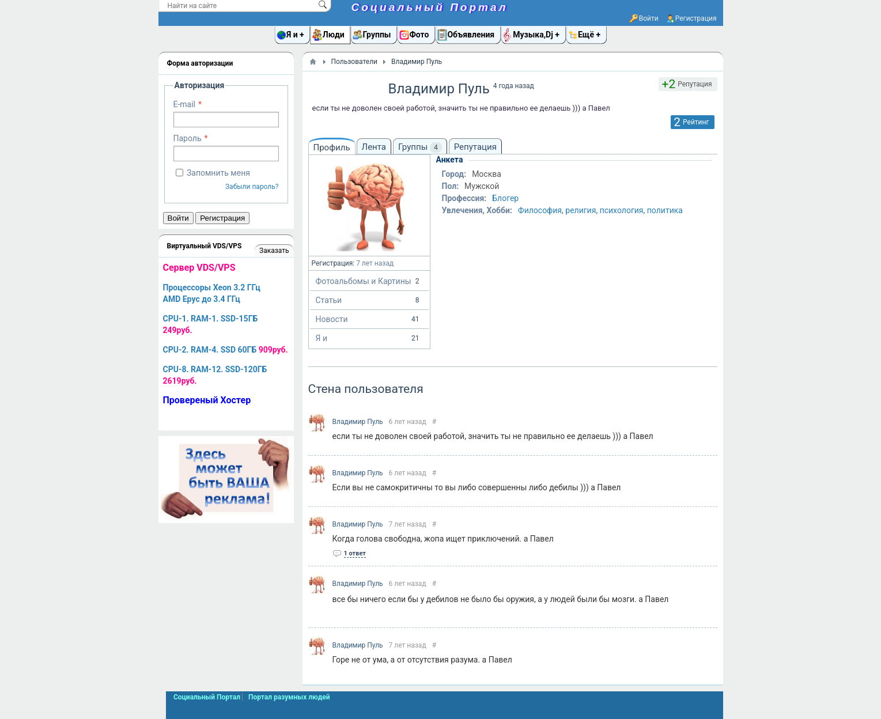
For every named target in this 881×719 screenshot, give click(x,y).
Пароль (187, 138)
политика (665, 210)
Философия (540, 210)
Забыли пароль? (252, 187)
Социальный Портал (429, 7)
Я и (369, 338)
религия (580, 210)
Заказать (274, 251)
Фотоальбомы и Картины (369, 281)
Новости (369, 319)
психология (622, 210)
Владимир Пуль (357, 422)
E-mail (184, 104)
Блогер (505, 198)
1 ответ (355, 553)
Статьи (369, 300)
